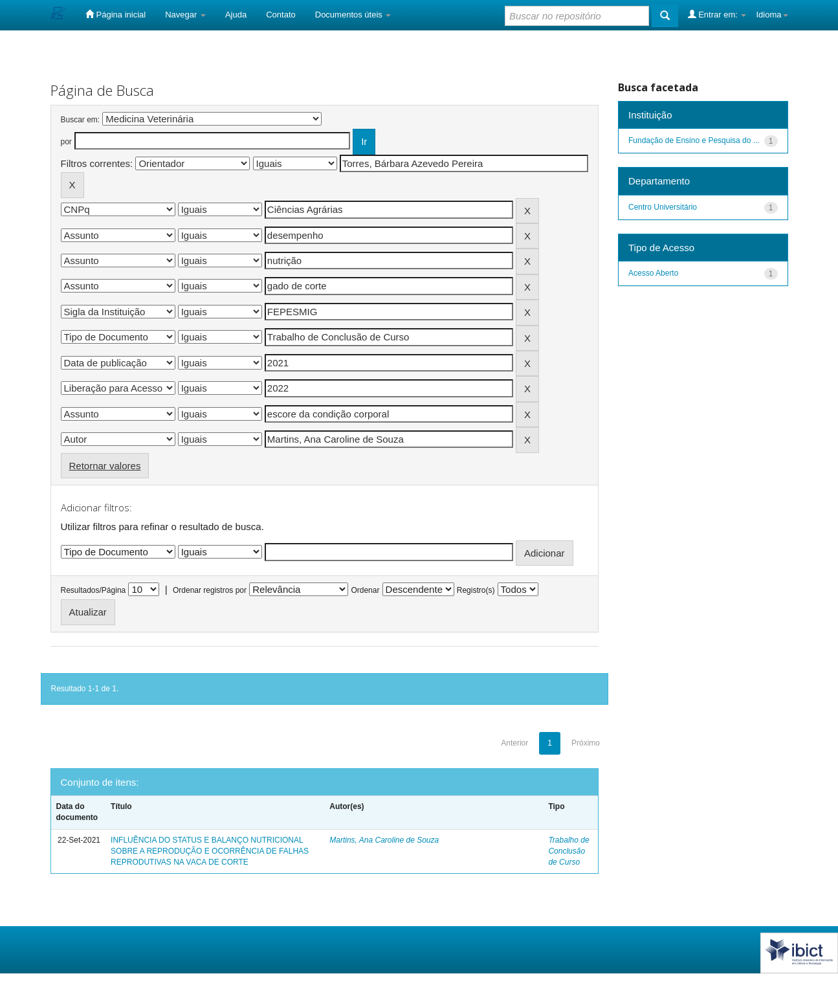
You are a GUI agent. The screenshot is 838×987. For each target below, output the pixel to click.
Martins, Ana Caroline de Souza (384, 840)
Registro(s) (476, 590)
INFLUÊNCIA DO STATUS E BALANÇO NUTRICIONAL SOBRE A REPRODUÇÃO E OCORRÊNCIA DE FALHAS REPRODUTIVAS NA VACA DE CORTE (210, 851)
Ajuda (236, 14)
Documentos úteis (353, 14)
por (66, 141)
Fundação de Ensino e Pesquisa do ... (694, 140)
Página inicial (115, 14)
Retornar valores (105, 465)
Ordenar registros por (210, 590)
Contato (281, 14)
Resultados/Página (93, 590)
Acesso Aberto (653, 273)
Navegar (185, 14)
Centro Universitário (662, 207)
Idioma (772, 14)
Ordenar (365, 590)
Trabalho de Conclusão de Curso (568, 851)
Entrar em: (717, 14)
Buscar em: (80, 119)
